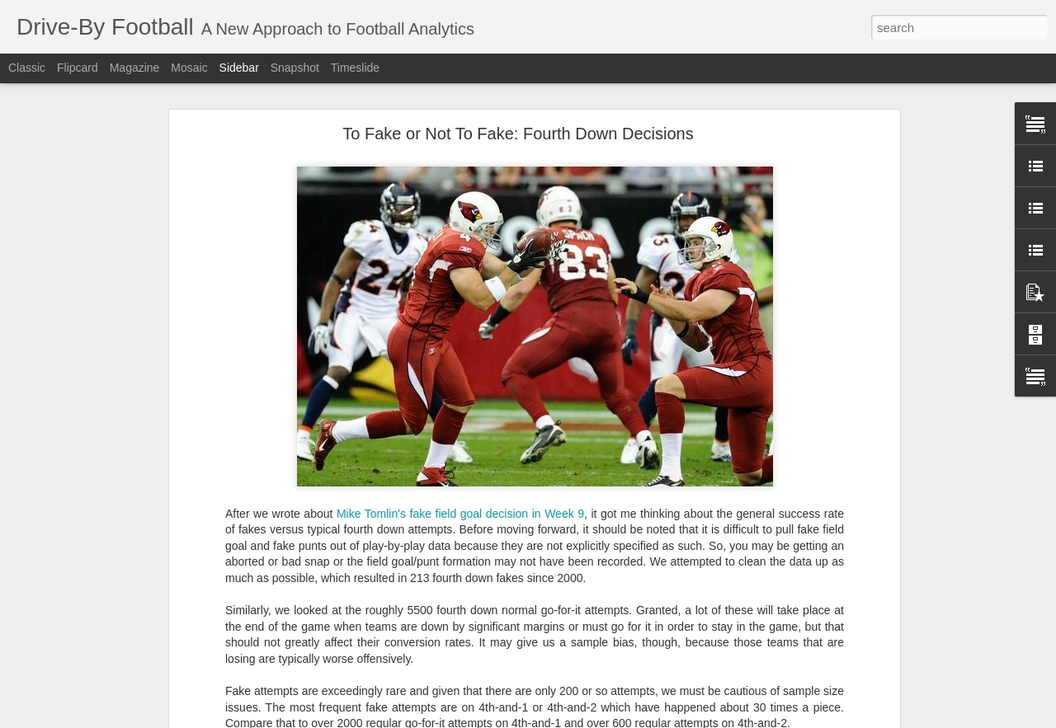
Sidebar (239, 67)
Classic (26, 67)
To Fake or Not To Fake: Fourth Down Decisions (517, 119)
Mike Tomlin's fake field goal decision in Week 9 (460, 498)
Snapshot (295, 67)
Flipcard (77, 67)
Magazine (135, 67)
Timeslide (355, 67)
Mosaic (189, 67)
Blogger (610, 719)
